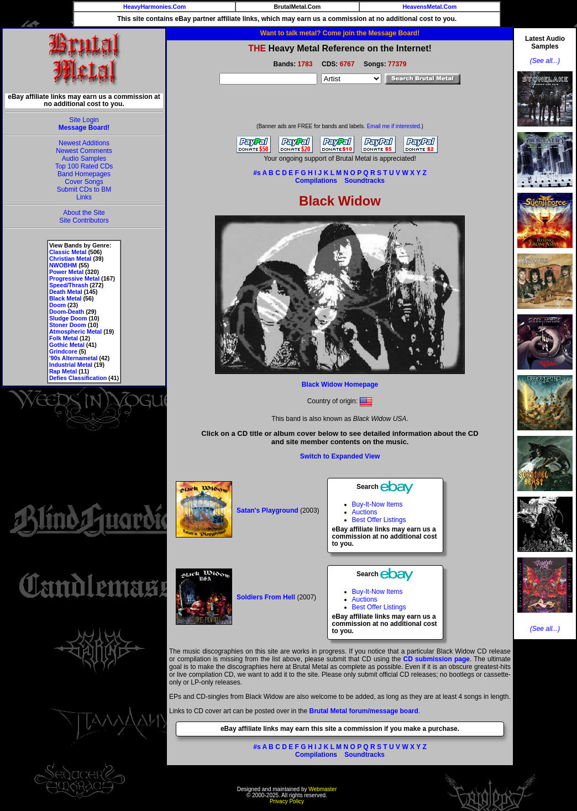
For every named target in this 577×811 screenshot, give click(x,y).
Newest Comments (84, 151)
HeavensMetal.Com (429, 6)
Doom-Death (66, 311)
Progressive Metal (74, 278)
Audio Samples (84, 158)
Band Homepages (84, 174)
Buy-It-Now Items (377, 504)
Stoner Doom (67, 325)
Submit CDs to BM (84, 189)
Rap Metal (63, 371)
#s (256, 173)
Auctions (364, 512)
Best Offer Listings (379, 520)
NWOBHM (63, 265)
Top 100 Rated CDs (84, 166)
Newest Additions (84, 143)
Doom (57, 305)
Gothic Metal (67, 344)
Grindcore (63, 351)
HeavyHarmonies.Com (154, 6)
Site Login (83, 120)
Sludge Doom (68, 318)
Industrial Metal (70, 364)
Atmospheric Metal (75, 331)
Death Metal (65, 291)
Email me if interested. (394, 126)
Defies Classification (78, 378)
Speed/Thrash (68, 285)
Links (84, 197)
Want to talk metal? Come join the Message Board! (339, 33)
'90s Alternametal (73, 358)
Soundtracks (364, 181)
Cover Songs (84, 182)
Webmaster (322, 789)
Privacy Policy (287, 801)
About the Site (83, 213)
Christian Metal (70, 258)
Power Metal (66, 271)
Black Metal (65, 298)
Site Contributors (83, 220)
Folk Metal (63, 338)
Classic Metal (68, 252)
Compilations (316, 181)
